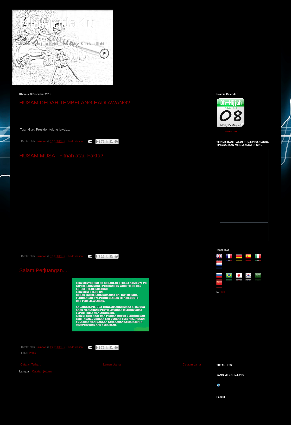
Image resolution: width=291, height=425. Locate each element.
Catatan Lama (192, 364)
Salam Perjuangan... (43, 270)
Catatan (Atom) (41, 371)
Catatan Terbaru (30, 364)
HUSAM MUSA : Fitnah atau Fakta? (61, 156)
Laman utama (112, 364)
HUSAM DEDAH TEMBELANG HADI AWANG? (74, 103)
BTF (223, 292)
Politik (32, 353)
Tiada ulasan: (76, 141)
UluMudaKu (57, 23)
